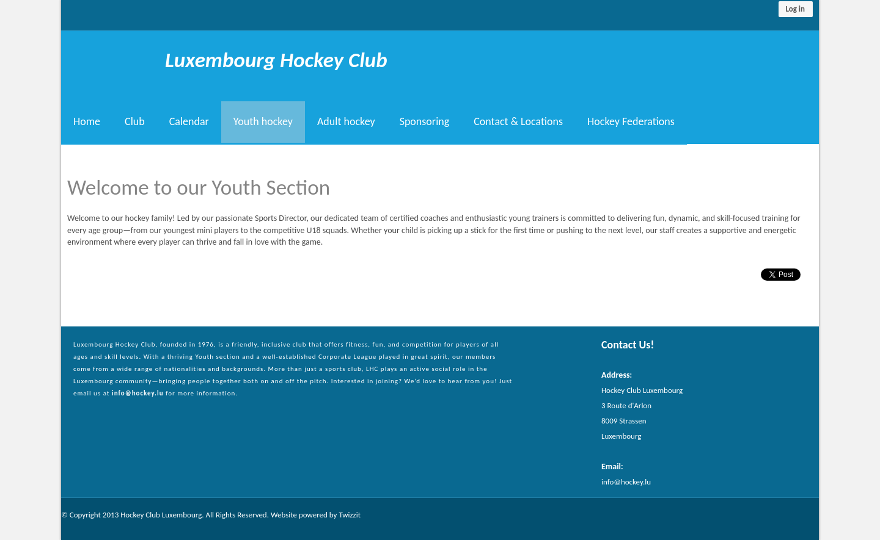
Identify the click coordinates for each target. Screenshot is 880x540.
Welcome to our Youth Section (198, 187)
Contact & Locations (518, 122)
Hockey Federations (631, 122)
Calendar (189, 122)
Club (135, 122)
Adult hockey (346, 122)
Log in (795, 8)
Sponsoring (425, 122)
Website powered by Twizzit (316, 514)
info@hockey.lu (138, 393)
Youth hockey (263, 122)
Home (86, 122)
